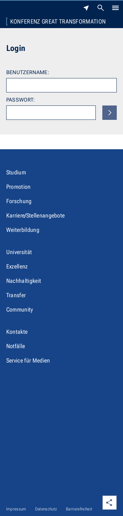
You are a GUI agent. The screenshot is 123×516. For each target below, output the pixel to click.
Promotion (18, 186)
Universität (19, 252)
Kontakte (17, 331)
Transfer (16, 295)
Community (19, 309)
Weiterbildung (22, 229)
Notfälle (15, 346)
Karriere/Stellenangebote (35, 215)
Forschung (19, 201)
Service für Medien (28, 360)
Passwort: (20, 100)
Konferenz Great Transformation (58, 21)
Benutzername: (27, 72)
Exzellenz (17, 266)
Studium (16, 172)
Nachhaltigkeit (23, 280)
